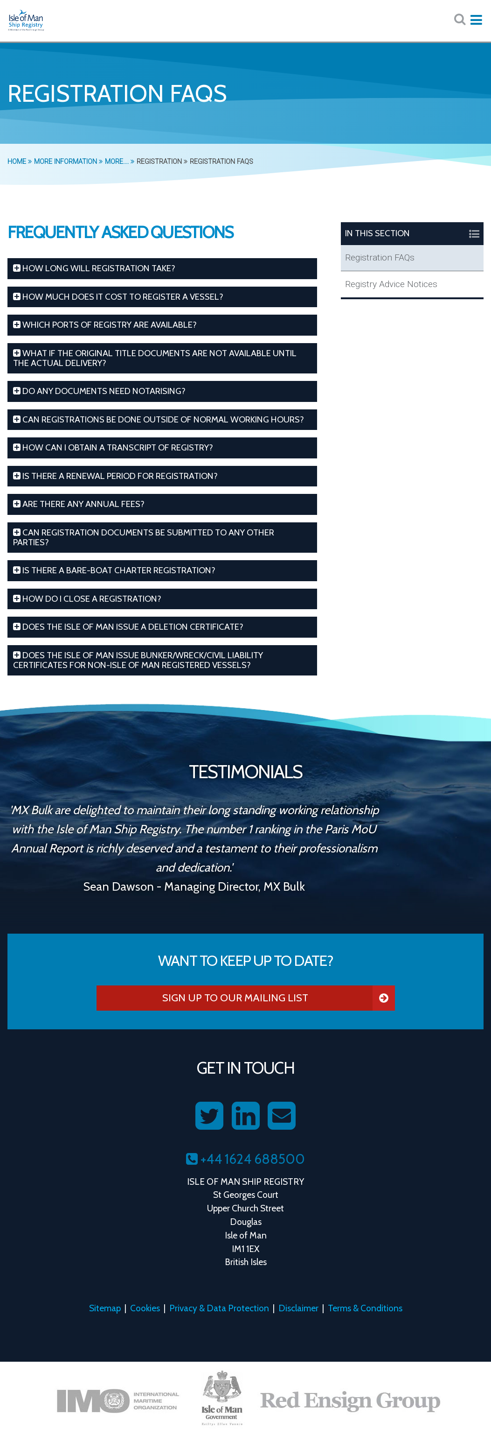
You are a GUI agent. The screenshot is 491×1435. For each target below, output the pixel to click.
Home (19, 162)
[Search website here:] (459, 19)
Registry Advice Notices (391, 284)
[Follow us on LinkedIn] (246, 1116)
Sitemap (105, 1308)
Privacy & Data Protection (219, 1308)
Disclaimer (298, 1308)
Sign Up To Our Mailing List (278, 998)
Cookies (145, 1308)
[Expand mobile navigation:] (476, 20)
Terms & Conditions (365, 1308)
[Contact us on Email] (282, 1116)
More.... (119, 162)
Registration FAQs (380, 257)
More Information (68, 162)
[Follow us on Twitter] (209, 1116)
